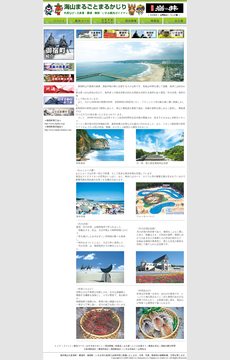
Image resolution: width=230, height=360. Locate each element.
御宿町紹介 (150, 34)
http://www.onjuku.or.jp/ (55, 123)
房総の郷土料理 (168, 346)
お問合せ (164, 15)
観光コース (82, 20)
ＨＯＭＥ (154, 15)
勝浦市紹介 (123, 34)
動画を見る (154, 346)
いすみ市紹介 (178, 34)
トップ (57, 346)
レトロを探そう (139, 346)
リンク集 (174, 15)
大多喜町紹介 (96, 34)
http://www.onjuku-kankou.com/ (58, 130)
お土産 (179, 20)
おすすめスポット (107, 21)
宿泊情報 (131, 20)
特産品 (155, 20)
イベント (59, 20)
